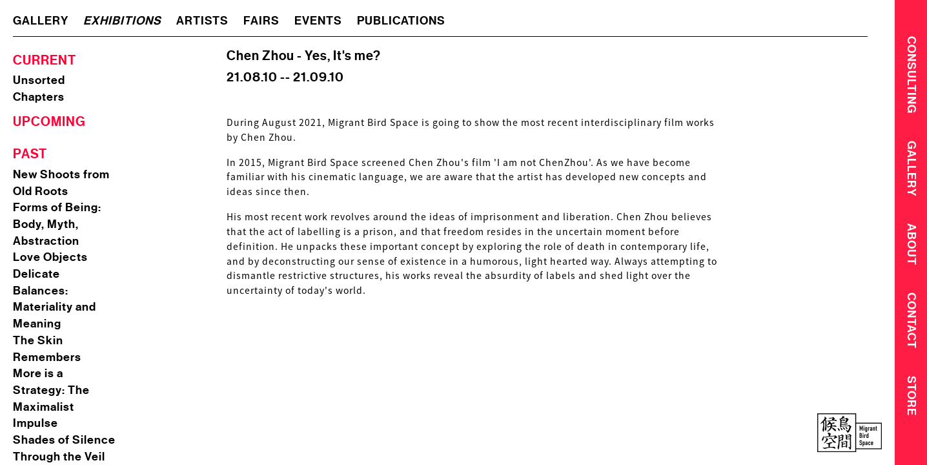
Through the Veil (59, 457)
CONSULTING (911, 74)
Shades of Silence (64, 440)
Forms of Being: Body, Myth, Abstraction (57, 223)
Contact (911, 324)
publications (401, 21)
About (911, 247)
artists (202, 21)
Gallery (911, 170)
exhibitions (122, 21)
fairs (261, 21)
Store (911, 400)
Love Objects (50, 257)
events (318, 21)
